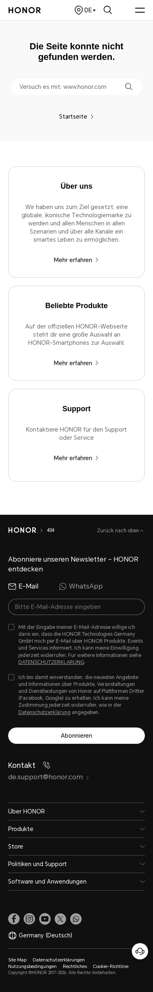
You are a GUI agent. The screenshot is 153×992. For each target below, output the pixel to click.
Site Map (17, 960)
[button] (128, 86)
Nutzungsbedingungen (32, 966)
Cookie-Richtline (111, 966)
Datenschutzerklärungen (59, 960)
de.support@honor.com (48, 777)
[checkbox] (76, 645)
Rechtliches (75, 966)
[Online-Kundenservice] (140, 951)
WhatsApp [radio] (81, 586)
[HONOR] (22, 530)
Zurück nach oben (118, 530)
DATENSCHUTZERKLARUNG (51, 662)
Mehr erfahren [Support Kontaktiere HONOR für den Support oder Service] (76, 458)
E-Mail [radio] (23, 586)
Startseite (76, 116)
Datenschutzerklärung (44, 712)
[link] (14, 918)
